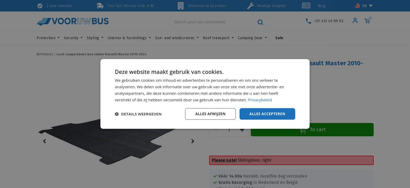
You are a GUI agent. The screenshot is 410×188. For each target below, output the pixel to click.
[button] (138, 114)
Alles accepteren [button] (267, 113)
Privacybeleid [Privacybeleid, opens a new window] (260, 99)
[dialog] (205, 94)
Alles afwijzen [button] (209, 113)
